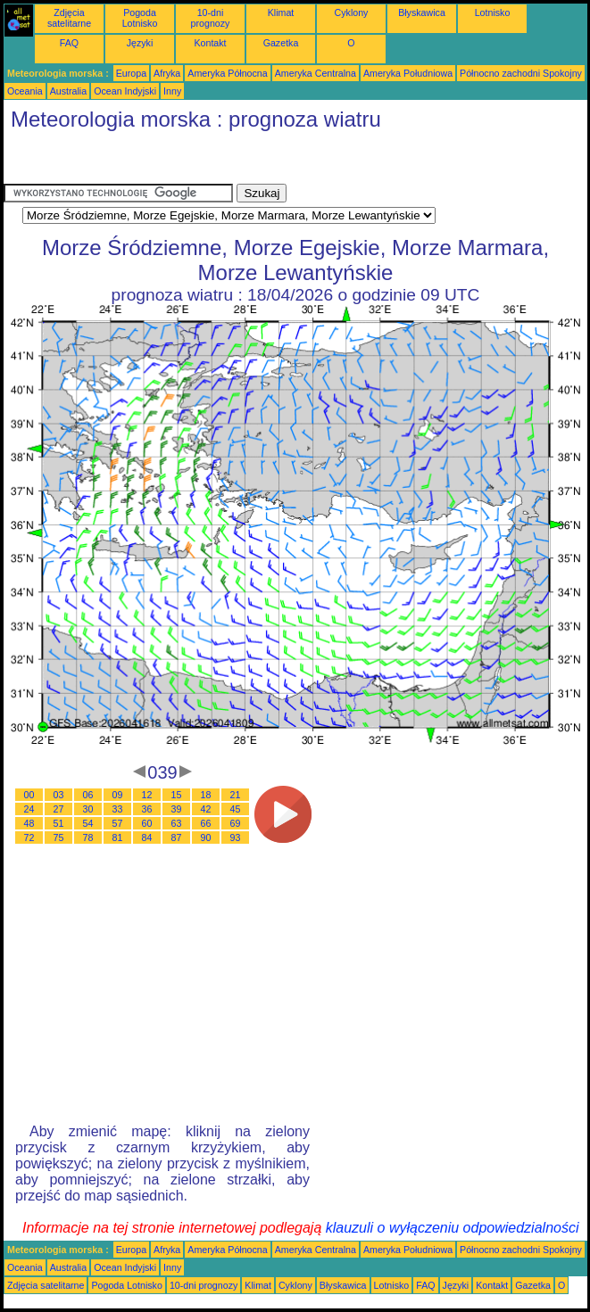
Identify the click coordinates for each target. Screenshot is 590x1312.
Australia (68, 91)
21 (235, 794)
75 (59, 837)
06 (88, 794)
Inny (172, 91)
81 (117, 837)
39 (176, 809)
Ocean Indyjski (125, 91)
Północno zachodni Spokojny (521, 73)
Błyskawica (421, 12)
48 (29, 823)
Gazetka (281, 42)
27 (59, 809)
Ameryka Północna (227, 73)
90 (206, 837)
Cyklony (352, 12)
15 (176, 794)
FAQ (69, 42)
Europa (131, 73)
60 (147, 823)
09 (117, 794)
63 (176, 823)
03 (59, 794)
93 (235, 837)
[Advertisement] (146, 161)
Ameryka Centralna (315, 73)
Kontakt (210, 42)
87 (176, 837)
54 (88, 823)
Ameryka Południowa (408, 73)
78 (88, 837)
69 (235, 823)
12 (147, 794)
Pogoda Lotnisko (140, 18)
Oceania (25, 91)
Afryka (167, 73)
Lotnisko (493, 12)
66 (206, 823)
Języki (140, 42)
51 (59, 823)
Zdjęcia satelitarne (69, 18)
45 (235, 809)
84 (147, 837)
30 (88, 809)
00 (29, 794)
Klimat (281, 12)
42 (206, 809)
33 (117, 809)
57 (117, 823)
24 (29, 809)
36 (147, 809)
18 (206, 794)
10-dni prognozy (210, 18)
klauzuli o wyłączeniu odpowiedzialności (452, 1227)
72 (29, 837)
